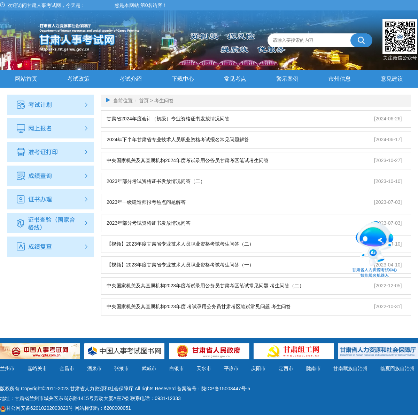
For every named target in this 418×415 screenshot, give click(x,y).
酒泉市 (94, 368)
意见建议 (392, 79)
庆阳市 (258, 368)
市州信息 (339, 79)
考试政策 (78, 79)
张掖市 (121, 368)
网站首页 (26, 79)
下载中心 (183, 79)
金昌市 (67, 368)
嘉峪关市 (37, 368)
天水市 (203, 368)
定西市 (286, 368)
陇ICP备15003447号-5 (225, 388)
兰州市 (7, 368)
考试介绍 (130, 79)
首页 (144, 100)
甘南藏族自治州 (350, 368)
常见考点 (235, 79)
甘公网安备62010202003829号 (39, 408)
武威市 (149, 368)
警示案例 (287, 79)
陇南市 (313, 368)
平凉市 (231, 368)
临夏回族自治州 (397, 368)
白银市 (176, 368)
